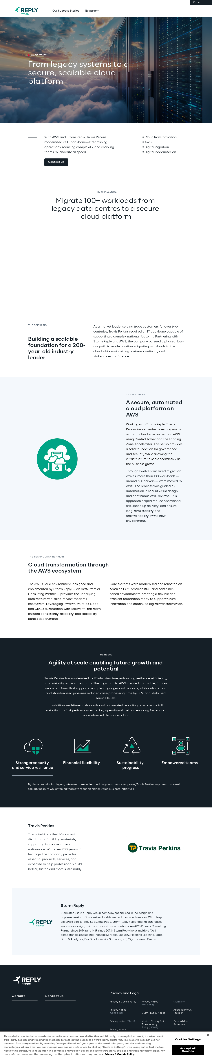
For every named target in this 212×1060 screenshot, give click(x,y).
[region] (106, 1045)
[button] (56, 162)
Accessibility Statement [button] (180, 1023)
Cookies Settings (188, 1039)
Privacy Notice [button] (118, 1011)
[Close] (208, 1035)
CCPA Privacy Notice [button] (153, 1013)
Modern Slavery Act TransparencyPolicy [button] (153, 1024)
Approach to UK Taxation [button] (182, 1011)
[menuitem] (65, 11)
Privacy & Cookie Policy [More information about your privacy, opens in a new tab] (120, 1054)
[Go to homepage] (29, 11)
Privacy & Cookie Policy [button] (123, 1002)
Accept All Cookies (187, 1049)
